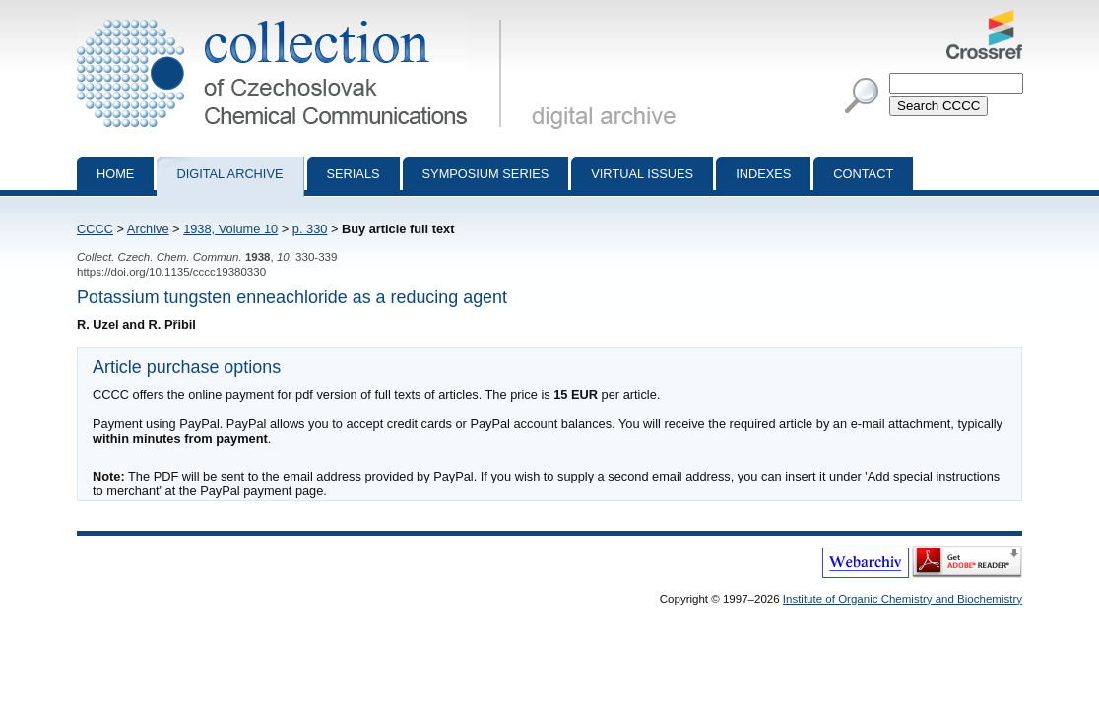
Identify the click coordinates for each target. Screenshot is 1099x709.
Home (115, 173)
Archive (148, 229)
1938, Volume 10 (230, 229)
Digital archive (229, 173)
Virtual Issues (642, 173)
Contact (863, 173)
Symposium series (486, 173)
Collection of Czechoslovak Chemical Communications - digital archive (293, 18)
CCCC (95, 229)
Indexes (763, 173)
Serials (353, 173)
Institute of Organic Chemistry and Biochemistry (902, 599)
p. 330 (310, 229)
